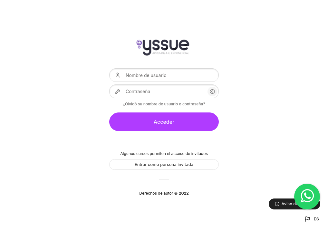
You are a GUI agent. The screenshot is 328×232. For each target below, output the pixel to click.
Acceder (164, 122)
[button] (311, 219)
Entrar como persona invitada (164, 164)
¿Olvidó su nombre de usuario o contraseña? (164, 104)
